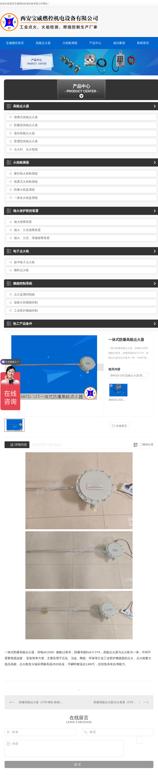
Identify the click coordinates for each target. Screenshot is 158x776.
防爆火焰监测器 (24, 189)
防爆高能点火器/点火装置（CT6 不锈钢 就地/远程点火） (121, 702)
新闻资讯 (143, 43)
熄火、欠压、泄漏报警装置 (32, 238)
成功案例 (119, 43)
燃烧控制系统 (19, 283)
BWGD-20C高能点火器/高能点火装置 (130, 375)
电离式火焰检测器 (26, 181)
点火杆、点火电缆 (26, 149)
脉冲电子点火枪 (24, 262)
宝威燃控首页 (15, 43)
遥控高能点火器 (24, 133)
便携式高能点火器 (26, 117)
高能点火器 (43, 43)
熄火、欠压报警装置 (27, 230)
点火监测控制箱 (24, 294)
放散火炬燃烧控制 (26, 302)
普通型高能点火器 (26, 141)
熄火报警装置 (23, 221)
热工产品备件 (19, 323)
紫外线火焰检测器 (26, 173)
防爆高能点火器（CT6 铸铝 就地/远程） (42, 702)
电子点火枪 (18, 251)
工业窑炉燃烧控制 (26, 310)
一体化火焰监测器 (26, 197)
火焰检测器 (70, 43)
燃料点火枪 (21, 270)
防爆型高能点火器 (26, 125)
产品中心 (95, 43)
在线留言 (119, 426)
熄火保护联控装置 (23, 211)
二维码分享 (146, 444)
